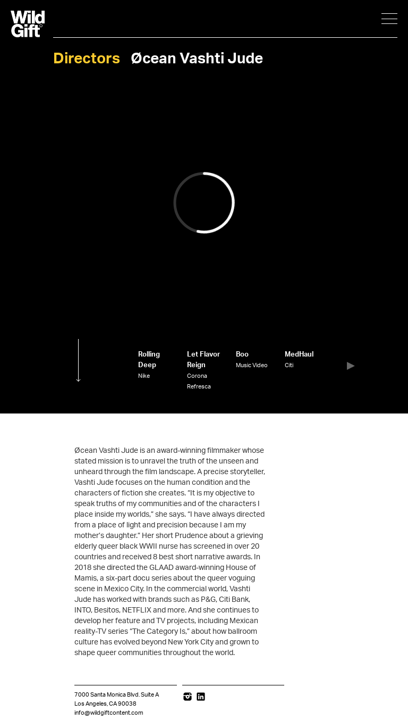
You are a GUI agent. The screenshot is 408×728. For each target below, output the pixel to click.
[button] (351, 365)
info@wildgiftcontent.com (108, 713)
